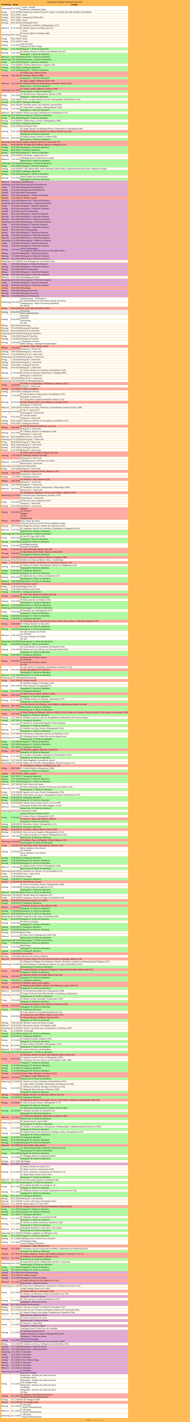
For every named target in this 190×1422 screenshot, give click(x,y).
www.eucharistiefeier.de (97, 1420)
